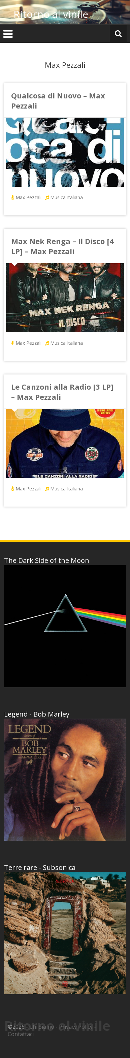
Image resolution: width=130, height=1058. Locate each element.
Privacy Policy (76, 1026)
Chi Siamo (41, 1026)
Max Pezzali (28, 197)
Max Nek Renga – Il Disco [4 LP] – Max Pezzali (62, 246)
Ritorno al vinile (50, 14)
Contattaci (21, 1034)
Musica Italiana (66, 197)
